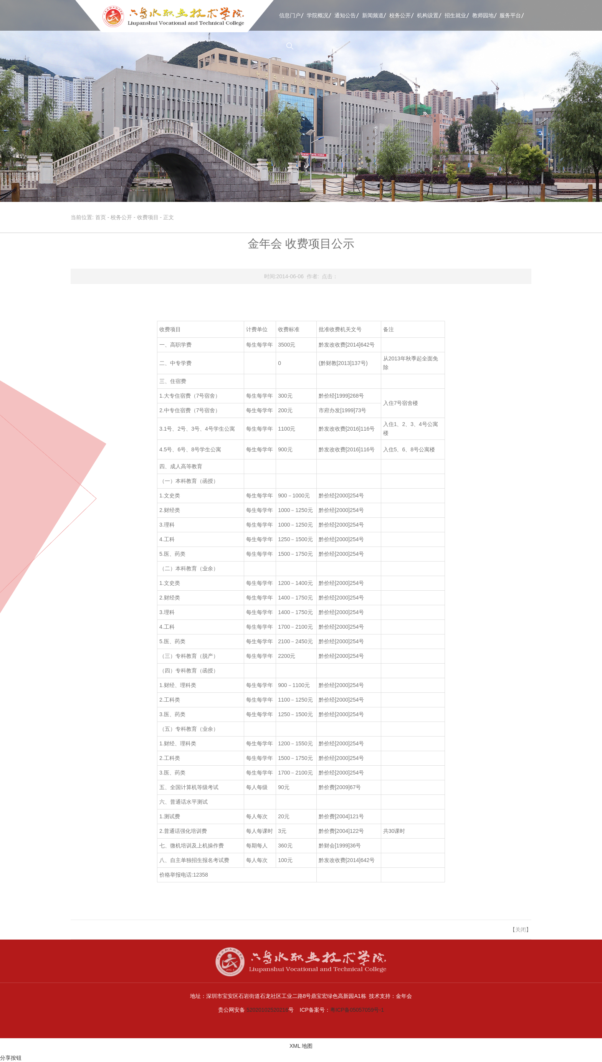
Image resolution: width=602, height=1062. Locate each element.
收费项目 (148, 217)
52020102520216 (267, 1010)
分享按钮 (11, 1058)
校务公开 (400, 15)
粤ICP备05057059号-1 (357, 1010)
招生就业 (455, 15)
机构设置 (427, 15)
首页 (100, 217)
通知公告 (345, 15)
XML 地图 (301, 1046)
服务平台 (510, 15)
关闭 (520, 930)
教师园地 (483, 15)
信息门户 (290, 15)
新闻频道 (373, 15)
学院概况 (317, 15)
